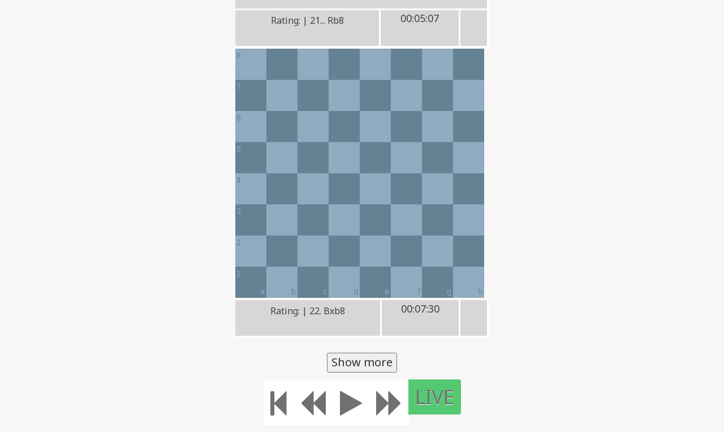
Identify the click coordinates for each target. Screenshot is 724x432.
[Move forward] (389, 402)
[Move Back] (313, 402)
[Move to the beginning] (279, 402)
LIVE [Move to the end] (434, 396)
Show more (362, 362)
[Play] (351, 402)
